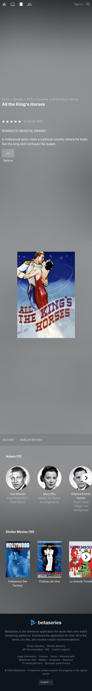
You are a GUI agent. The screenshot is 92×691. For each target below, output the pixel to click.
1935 (30, 99)
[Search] (88, 4)
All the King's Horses (65, 99)
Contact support (61, 649)
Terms (53, 656)
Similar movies (31, 439)
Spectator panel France (57, 663)
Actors (8, 439)
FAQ (47, 649)
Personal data (67, 656)
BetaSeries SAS (27, 659)
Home (5, 99)
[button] (18, 489)
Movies (18, 99)
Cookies (43, 656)
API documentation (32, 649)
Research (68, 659)
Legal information (26, 656)
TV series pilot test (32, 663)
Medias (42, 659)
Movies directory (56, 646)
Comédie (42, 99)
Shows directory (35, 646)
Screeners (54, 659)
